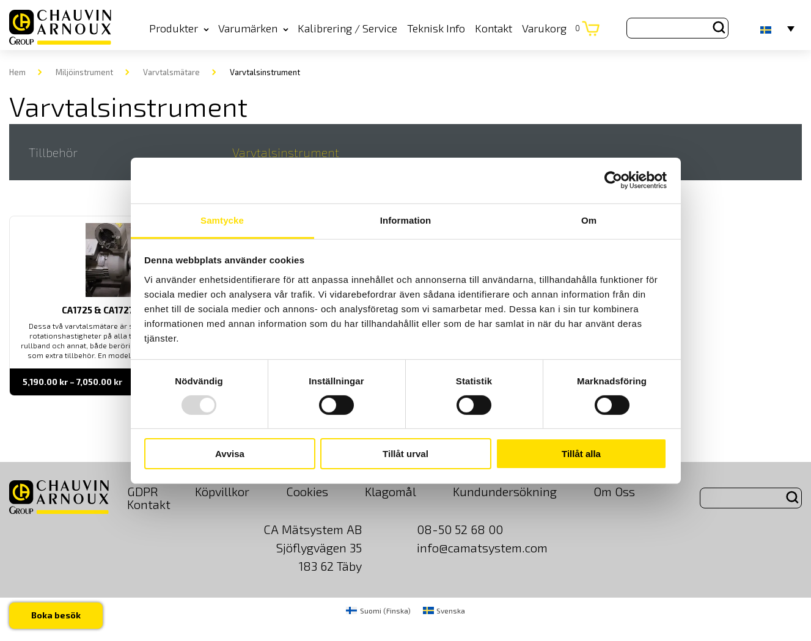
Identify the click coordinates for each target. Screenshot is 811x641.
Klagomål (390, 491)
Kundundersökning (505, 491)
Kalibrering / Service (347, 28)
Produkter (179, 28)
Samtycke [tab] (222, 219)
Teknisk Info (436, 28)
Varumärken (253, 28)
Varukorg (551, 28)
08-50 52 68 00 (460, 529)
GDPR (142, 491)
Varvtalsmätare (171, 72)
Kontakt (493, 28)
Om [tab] (588, 219)
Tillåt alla (581, 454)
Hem (17, 72)
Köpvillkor (222, 491)
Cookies (307, 491)
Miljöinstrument (84, 72)
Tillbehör (53, 152)
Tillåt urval (405, 454)
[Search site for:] (677, 28)
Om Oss (614, 491)
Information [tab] (405, 219)
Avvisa (229, 454)
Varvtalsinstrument (285, 152)
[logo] (60, 28)
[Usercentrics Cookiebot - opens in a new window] (613, 180)
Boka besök (56, 615)
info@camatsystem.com (482, 547)
